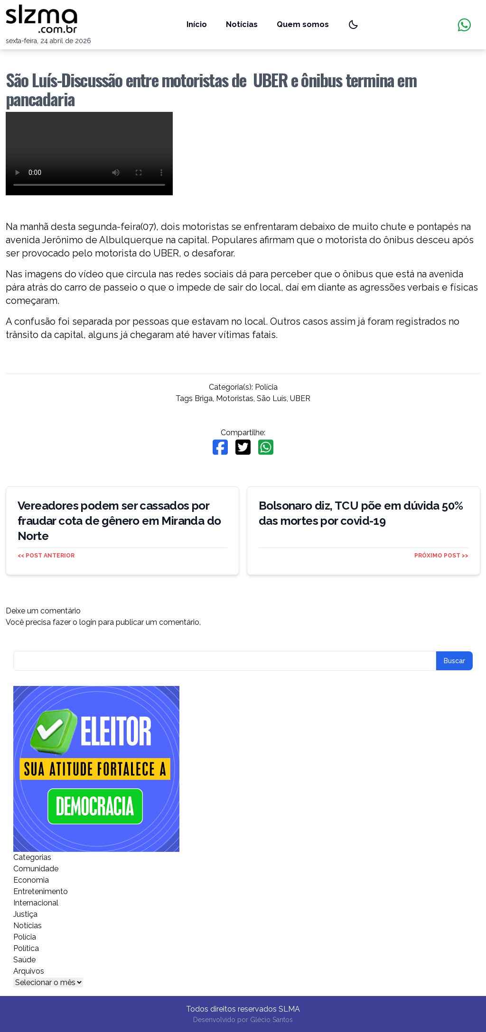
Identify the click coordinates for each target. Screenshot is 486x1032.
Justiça (25, 914)
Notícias (242, 24)
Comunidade (35, 868)
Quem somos (303, 24)
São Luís (272, 398)
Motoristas (234, 398)
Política (26, 948)
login (87, 622)
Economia (31, 880)
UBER (300, 398)
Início (197, 24)
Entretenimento (40, 891)
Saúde (24, 959)
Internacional (35, 902)
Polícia (266, 387)
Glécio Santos (271, 1019)
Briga (204, 398)
